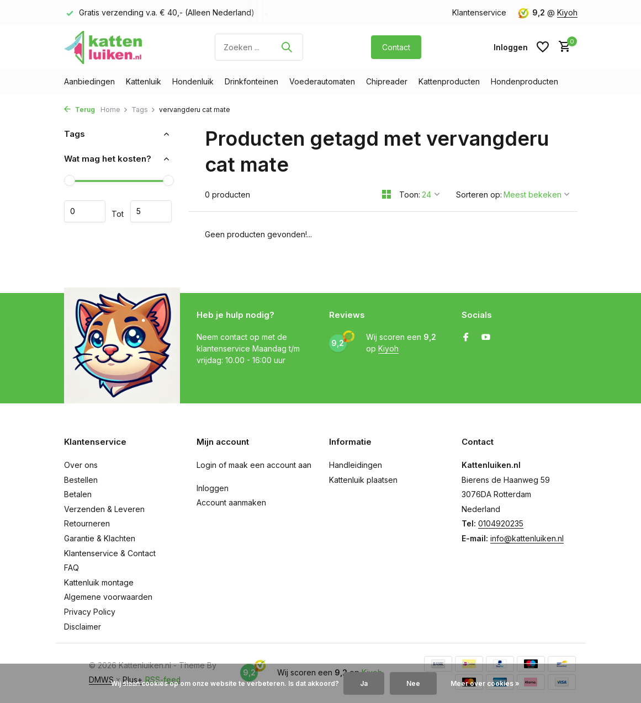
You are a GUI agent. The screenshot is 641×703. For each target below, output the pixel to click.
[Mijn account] (511, 47)
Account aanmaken (231, 502)
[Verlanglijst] (543, 47)
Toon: (409, 194)
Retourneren (87, 523)
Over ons (81, 465)
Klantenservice (479, 12)
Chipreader (386, 81)
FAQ (71, 567)
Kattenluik (143, 81)
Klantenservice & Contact (110, 553)
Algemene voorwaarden (108, 596)
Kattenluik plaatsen (363, 479)
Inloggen (213, 488)
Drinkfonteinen (251, 81)
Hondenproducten (524, 81)
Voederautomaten (322, 81)
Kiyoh (567, 12)
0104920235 (500, 523)
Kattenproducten (449, 81)
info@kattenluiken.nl (527, 538)
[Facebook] (466, 337)
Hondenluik (193, 81)
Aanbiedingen (89, 81)
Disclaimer (82, 626)
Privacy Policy (89, 611)
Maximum (151, 211)
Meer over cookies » (485, 683)
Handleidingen (355, 465)
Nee (413, 683)
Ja (364, 683)
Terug (79, 109)
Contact (396, 47)
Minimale (84, 211)
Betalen (78, 494)
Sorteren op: (479, 194)
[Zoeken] (259, 47)
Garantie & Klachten (99, 538)
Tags (143, 109)
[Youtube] (485, 337)
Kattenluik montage (99, 582)
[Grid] (386, 194)
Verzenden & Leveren (104, 509)
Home (114, 109)
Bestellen (81, 479)
